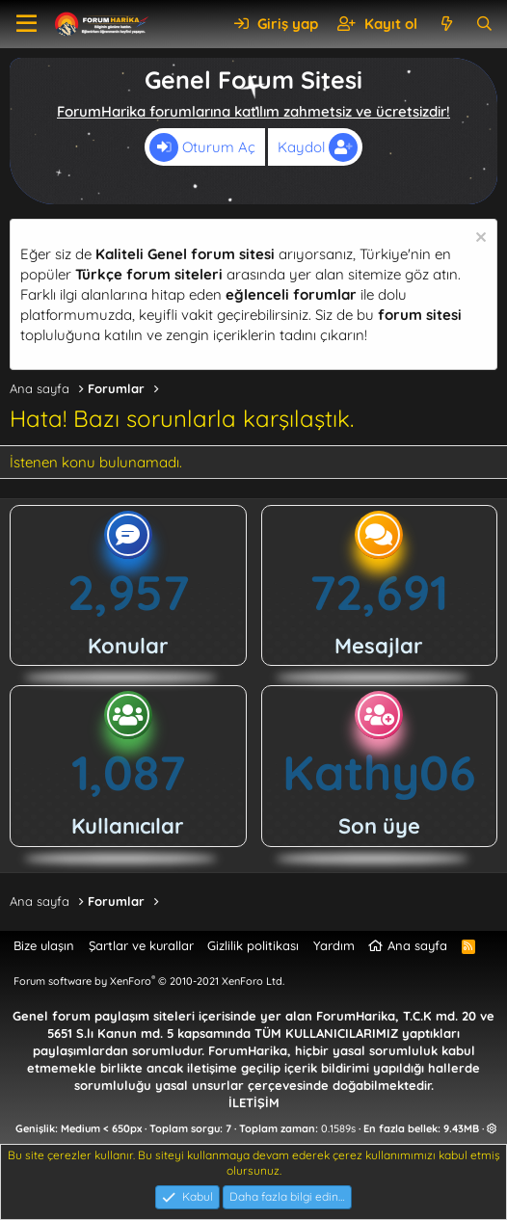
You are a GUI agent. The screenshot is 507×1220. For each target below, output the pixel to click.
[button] (26, 24)
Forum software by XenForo (148, 981)
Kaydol (318, 147)
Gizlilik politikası (253, 945)
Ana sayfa (417, 945)
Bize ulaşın (43, 945)
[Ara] (484, 23)
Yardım (334, 945)
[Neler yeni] (446, 23)
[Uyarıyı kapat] (478, 239)
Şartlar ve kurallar (141, 945)
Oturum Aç (202, 147)
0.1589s (338, 1128)
